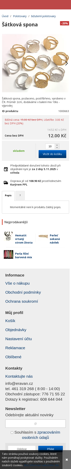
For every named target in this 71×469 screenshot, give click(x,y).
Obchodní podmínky (23, 292)
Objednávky (15, 330)
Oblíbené (13, 357)
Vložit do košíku (52, 154)
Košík (10, 321)
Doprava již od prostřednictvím (35, 182)
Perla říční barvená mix (23, 255)
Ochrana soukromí (21, 301)
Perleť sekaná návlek (55, 239)
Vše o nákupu (17, 283)
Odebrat (22, 449)
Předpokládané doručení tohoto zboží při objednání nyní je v (35, 169)
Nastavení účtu (18, 339)
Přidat (50, 449)
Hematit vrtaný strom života (24, 239)
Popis (8, 195)
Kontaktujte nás (19, 376)
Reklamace (15, 348)
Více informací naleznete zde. (41, 465)
